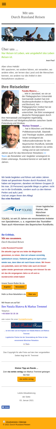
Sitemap (22, 422)
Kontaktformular (25, 319)
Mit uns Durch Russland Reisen (28, 15)
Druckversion (10, 422)
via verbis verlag (27, 379)
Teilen (5, 407)
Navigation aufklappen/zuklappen (28, 4)
